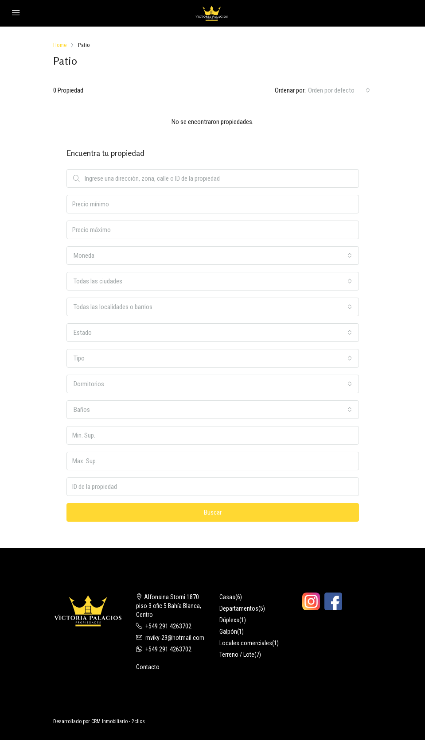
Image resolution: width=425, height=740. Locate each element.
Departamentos (238, 608)
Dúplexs (229, 620)
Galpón (228, 631)
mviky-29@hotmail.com (174, 637)
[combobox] (339, 90)
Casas (227, 597)
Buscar (213, 512)
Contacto (148, 666)
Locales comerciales (245, 643)
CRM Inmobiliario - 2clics (118, 721)
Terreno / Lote (236, 654)
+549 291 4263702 (168, 626)
